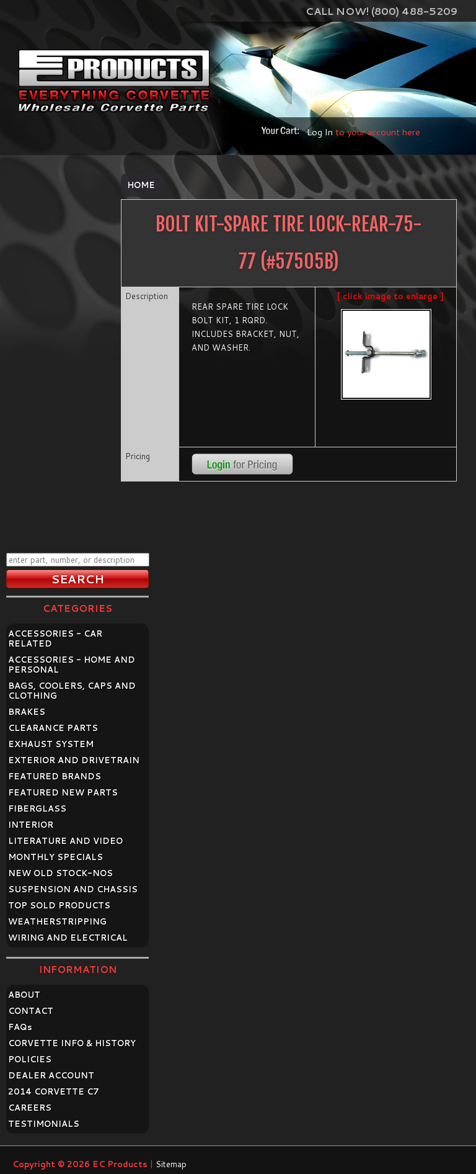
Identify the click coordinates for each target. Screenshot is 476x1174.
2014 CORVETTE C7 (53, 1091)
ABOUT (24, 994)
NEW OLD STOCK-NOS (60, 873)
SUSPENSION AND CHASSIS (73, 889)
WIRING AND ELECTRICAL (68, 937)
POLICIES (29, 1059)
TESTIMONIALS (43, 1123)
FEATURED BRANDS (54, 776)
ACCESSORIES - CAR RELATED (55, 638)
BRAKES (26, 711)
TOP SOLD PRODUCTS (59, 905)
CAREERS (29, 1107)
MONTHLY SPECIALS (55, 857)
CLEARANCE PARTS (53, 727)
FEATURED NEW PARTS (63, 792)
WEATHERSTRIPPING (57, 921)
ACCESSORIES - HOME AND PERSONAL (71, 664)
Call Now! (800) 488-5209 (381, 11)
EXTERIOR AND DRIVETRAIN (73, 760)
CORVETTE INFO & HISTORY (72, 1043)
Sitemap (171, 1164)
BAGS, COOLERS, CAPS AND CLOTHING (72, 690)
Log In (320, 131)
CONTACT (30, 1010)
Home (141, 184)
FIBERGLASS (37, 808)
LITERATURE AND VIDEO (65, 840)
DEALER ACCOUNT (51, 1075)
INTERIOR (30, 824)
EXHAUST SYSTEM (51, 744)
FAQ (20, 1027)
